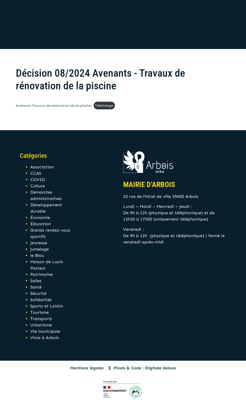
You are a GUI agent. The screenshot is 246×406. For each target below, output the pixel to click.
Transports (41, 318)
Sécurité (38, 293)
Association (42, 166)
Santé (36, 287)
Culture (37, 185)
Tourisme (39, 312)
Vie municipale (45, 331)
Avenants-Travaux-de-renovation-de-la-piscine (53, 105)
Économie (40, 217)
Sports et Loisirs (46, 306)
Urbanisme (41, 324)
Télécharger (104, 105)
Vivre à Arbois (44, 337)
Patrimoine (41, 274)
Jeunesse (38, 242)
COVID (37, 179)
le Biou (37, 255)
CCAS (35, 173)
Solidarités (41, 299)
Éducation (40, 223)
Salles (35, 280)
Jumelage (39, 249)
